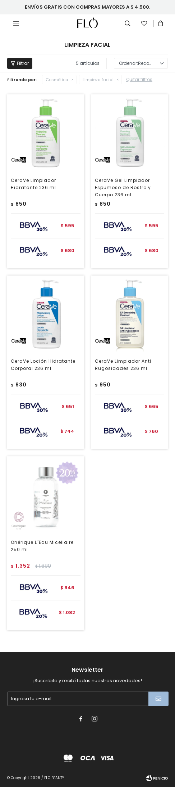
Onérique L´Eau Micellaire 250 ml (42, 546)
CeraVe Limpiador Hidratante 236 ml (33, 184)
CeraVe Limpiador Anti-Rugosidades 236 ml (124, 364)
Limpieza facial (98, 79)
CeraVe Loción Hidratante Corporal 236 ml (43, 364)
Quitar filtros (139, 79)
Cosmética (57, 79)
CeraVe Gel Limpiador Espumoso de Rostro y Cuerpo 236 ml (123, 187)
